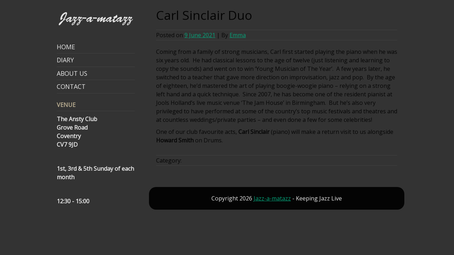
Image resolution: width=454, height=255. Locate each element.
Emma (237, 35)
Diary (65, 60)
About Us (72, 73)
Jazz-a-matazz (272, 198)
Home (66, 46)
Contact (71, 86)
